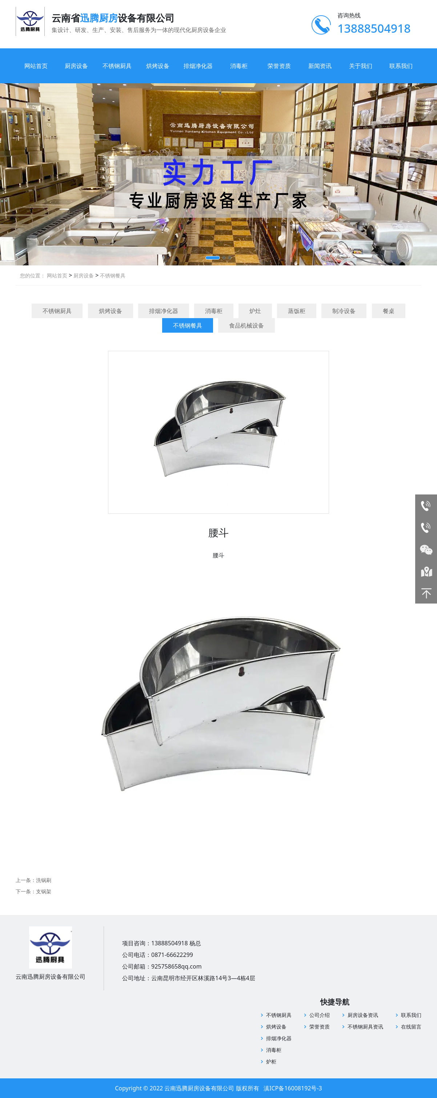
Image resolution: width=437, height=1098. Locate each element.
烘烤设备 (157, 66)
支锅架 (43, 891)
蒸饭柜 (296, 311)
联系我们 (401, 66)
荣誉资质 (279, 66)
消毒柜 (239, 66)
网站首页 (36, 66)
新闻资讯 (320, 66)
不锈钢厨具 (117, 66)
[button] (212, 258)
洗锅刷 (43, 880)
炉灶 (255, 311)
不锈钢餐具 (112, 275)
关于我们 (360, 66)
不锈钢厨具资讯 (365, 1026)
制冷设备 (344, 311)
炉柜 (271, 1061)
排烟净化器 (198, 66)
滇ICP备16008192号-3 (293, 1088)
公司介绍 (319, 1014)
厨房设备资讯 (363, 1014)
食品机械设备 (246, 325)
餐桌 (388, 311)
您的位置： (32, 275)
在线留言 (411, 1026)
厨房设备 (76, 66)
